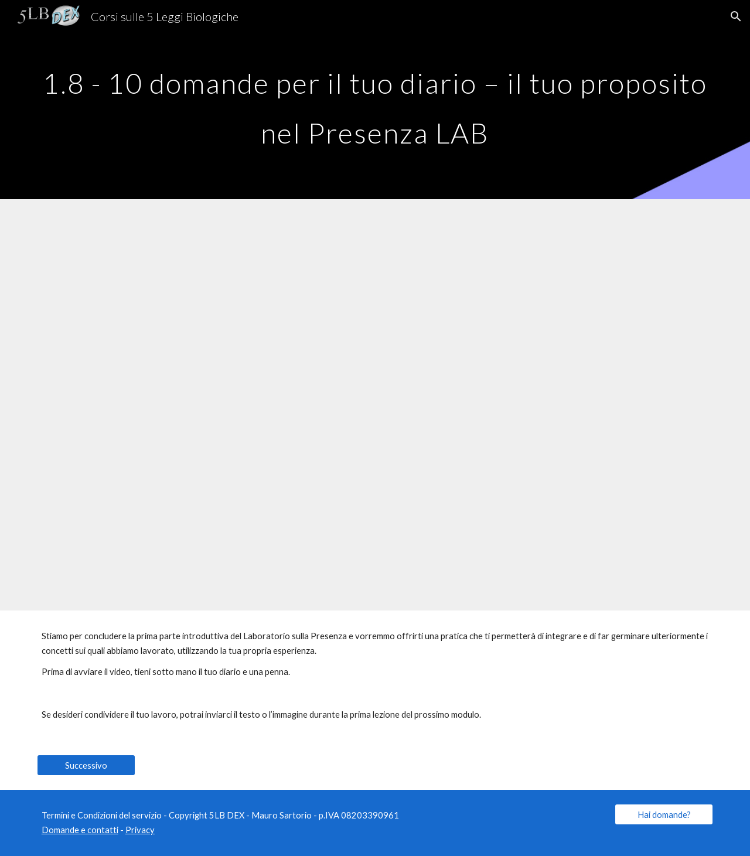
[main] (375, 100)
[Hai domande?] (663, 814)
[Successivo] (86, 765)
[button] (736, 16)
